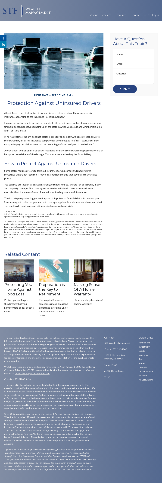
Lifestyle (143, 367)
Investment (144, 346)
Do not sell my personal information (32, 373)
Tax (140, 359)
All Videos (144, 375)
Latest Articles (146, 371)
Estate (142, 350)
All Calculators (146, 379)
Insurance (144, 355)
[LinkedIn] (109, 377)
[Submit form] (125, 89)
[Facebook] (105, 377)
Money (142, 363)
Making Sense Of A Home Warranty (87, 289)
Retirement (144, 342)
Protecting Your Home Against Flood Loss (19, 289)
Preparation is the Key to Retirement (52, 289)
